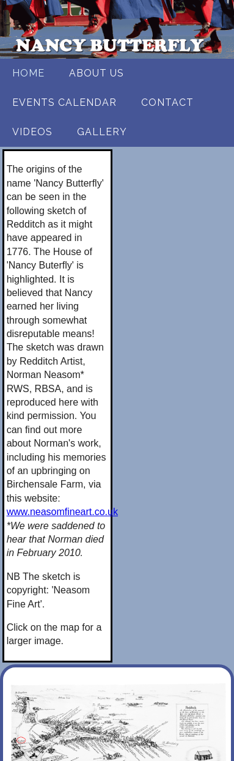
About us (96, 73)
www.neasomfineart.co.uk (62, 512)
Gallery (102, 132)
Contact (167, 102)
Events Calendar (64, 102)
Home (28, 73)
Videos (32, 132)
